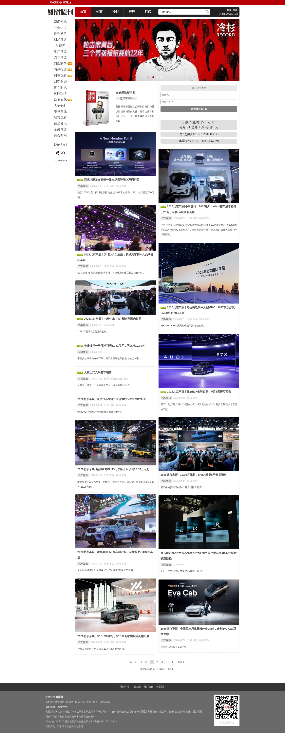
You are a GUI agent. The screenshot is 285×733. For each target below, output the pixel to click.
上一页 (143, 662)
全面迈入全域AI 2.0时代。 (174, 646)
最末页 (181, 662)
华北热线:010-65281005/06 (199, 134)
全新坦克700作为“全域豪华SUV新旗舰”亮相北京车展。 (106, 570)
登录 (229, 10)
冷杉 (115, 11)
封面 (99, 11)
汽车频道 (83, 186)
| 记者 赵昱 (109, 186)
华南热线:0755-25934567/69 (199, 141)
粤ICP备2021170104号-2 (103, 721)
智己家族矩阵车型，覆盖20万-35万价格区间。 (101, 648)
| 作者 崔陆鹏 (110, 378)
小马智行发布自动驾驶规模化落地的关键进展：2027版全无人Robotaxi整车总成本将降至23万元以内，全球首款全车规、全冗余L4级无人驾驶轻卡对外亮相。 (199, 229)
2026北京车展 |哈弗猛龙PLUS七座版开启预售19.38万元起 (113, 469)
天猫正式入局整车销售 (98, 372)
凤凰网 (69, 702)
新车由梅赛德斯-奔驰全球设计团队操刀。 (182, 487)
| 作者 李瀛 (109, 266)
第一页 (133, 662)
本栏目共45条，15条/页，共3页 (157, 669)
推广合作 (148, 686)
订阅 (148, 11)
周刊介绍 (124, 686)
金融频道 (83, 352)
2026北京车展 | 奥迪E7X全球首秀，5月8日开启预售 (199, 391)
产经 (132, 11)
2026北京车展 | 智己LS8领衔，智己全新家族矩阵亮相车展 (113, 636)
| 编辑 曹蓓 (123, 378)
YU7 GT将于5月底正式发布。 (93, 331)
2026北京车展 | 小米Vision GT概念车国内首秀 (112, 318)
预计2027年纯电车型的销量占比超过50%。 (100, 411)
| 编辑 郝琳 (120, 186)
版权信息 (50, 706)
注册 (235, 10)
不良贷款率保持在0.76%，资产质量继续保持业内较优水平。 (109, 358)
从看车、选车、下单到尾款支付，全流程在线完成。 (104, 385)
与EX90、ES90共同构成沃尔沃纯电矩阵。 (183, 325)
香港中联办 (92, 702)
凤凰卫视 (80, 702)
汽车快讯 (83, 325)
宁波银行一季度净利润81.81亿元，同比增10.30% (114, 345)
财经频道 (83, 378)
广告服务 (136, 686)
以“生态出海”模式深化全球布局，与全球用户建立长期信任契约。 (111, 272)
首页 (83, 11)
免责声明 (62, 706)
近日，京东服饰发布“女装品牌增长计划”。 (183, 571)
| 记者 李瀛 (109, 475)
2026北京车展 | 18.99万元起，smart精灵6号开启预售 (194, 474)
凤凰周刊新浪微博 (55, 702)
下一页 (170, 662)
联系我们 (160, 686)
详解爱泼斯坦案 (125, 92)
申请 (59, 697)
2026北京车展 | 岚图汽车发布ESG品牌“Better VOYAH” (111, 399)
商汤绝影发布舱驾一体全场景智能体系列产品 (111, 179)
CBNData (105, 702)
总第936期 (126, 98)
